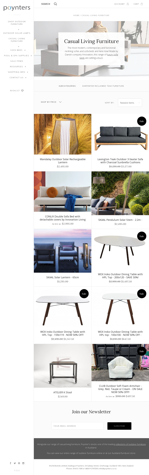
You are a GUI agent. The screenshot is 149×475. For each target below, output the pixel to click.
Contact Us (16, 77)
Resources (16, 66)
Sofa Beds (16, 50)
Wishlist (17, 90)
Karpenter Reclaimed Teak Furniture (103, 86)
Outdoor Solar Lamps (16, 33)
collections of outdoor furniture (130, 444)
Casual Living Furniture (17, 39)
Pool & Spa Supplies (16, 55)
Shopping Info (16, 72)
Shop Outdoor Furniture (17, 22)
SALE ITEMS (16, 61)
